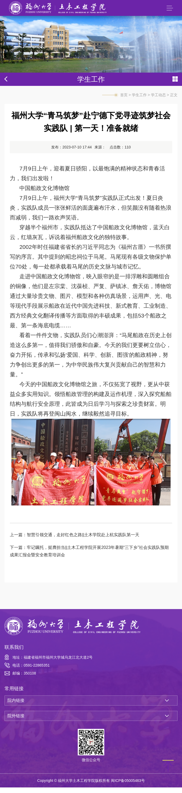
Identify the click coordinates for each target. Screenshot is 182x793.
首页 (124, 100)
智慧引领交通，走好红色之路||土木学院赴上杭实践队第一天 (83, 540)
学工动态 (158, 100)
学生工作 (139, 100)
